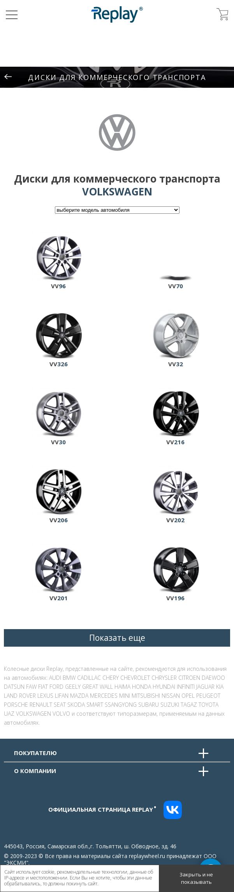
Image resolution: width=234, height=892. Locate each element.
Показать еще (117, 637)
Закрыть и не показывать (196, 878)
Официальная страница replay (102, 809)
